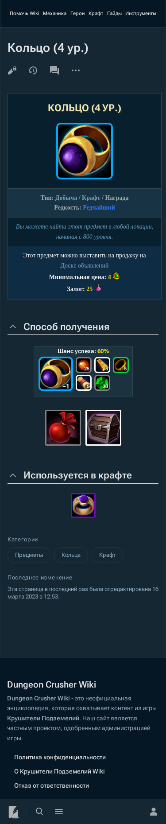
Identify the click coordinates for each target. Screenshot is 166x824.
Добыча (66, 197)
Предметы (29, 555)
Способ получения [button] (66, 326)
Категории (23, 539)
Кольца (71, 555)
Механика (54, 13)
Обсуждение (54, 70)
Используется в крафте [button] (77, 475)
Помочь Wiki (24, 13)
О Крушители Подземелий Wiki (59, 771)
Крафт (96, 13)
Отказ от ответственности (51, 785)
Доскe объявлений (84, 265)
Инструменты (140, 13)
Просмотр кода (12, 70)
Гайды (114, 13)
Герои (77, 13)
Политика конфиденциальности (60, 757)
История (33, 70)
